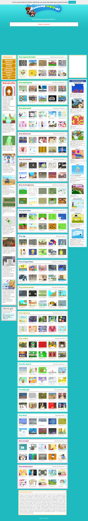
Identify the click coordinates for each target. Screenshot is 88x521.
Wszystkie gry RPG (60, 236)
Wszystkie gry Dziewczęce (58, 466)
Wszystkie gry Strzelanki (58, 159)
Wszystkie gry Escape (59, 440)
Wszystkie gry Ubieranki (58, 108)
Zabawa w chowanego (78, 184)
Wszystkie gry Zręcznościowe (57, 57)
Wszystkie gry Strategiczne (58, 184)
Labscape (78, 228)
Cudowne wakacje (78, 98)
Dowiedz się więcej (62, 2)
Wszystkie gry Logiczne (58, 312)
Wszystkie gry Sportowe (58, 210)
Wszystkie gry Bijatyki (59, 389)
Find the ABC (78, 130)
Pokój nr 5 (77, 149)
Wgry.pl (41, 518)
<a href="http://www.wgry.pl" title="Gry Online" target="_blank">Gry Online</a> (9, 316)
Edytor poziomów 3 (77, 198)
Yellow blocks (78, 213)
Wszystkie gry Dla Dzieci (58, 364)
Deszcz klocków (77, 83)
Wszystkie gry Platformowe (58, 287)
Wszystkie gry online (60, 338)
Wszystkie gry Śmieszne (58, 133)
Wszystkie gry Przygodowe (58, 261)
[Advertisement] (44, 41)
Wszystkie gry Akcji (59, 415)
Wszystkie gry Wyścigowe (58, 82)
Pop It (77, 164)
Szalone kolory (77, 115)
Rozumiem (72, 2)
